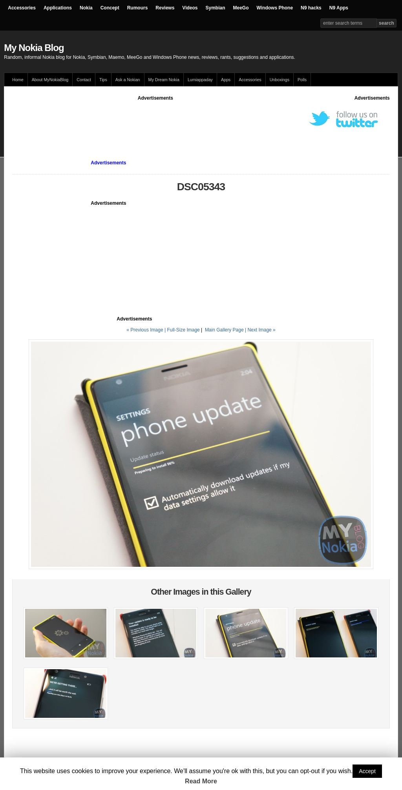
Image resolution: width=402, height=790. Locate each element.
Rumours (137, 8)
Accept (367, 771)
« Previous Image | (146, 330)
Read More (201, 781)
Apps (225, 79)
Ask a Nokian (127, 79)
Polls (302, 79)
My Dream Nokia (163, 79)
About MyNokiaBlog (50, 79)
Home (17, 79)
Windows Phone (275, 8)
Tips (103, 79)
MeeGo (241, 8)
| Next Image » (260, 330)
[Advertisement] (155, 119)
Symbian (215, 8)
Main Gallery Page (224, 330)
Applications (58, 8)
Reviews (164, 8)
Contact (84, 79)
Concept (109, 8)
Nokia (86, 8)
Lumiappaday (200, 79)
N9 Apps (338, 8)
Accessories (22, 8)
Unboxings (279, 79)
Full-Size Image (183, 330)
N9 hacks (311, 8)
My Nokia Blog (34, 47)
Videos (189, 8)
